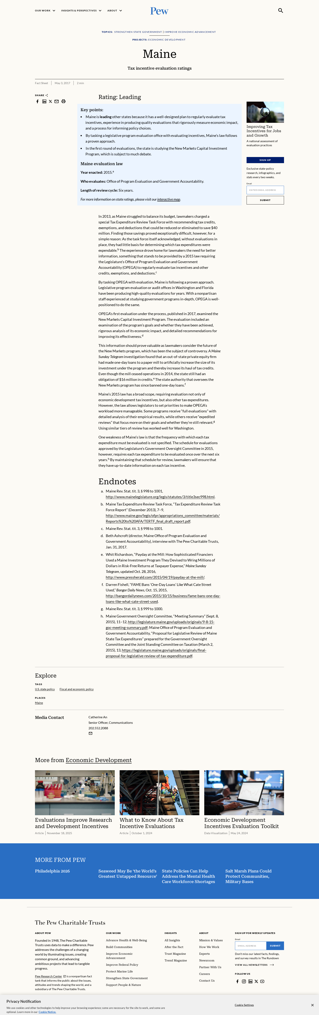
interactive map (168, 199)
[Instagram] (243, 981)
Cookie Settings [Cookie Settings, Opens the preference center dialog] (244, 1009)
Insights (171, 933)
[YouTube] (262, 981)
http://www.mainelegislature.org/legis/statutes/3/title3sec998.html (160, 496)
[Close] (312, 1009)
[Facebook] (237, 981)
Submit (265, 200)
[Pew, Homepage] (159, 10)
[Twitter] (256, 981)
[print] (63, 101)
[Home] (70, 922)
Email (249, 183)
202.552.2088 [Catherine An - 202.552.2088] (98, 728)
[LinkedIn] (250, 981)
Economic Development (99, 760)
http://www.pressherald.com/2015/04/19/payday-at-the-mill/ (155, 577)
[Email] (265, 190)
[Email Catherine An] (90, 733)
